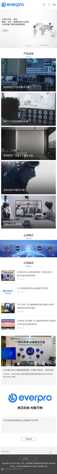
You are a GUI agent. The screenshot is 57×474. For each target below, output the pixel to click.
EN (54, 5)
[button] (26, 45)
